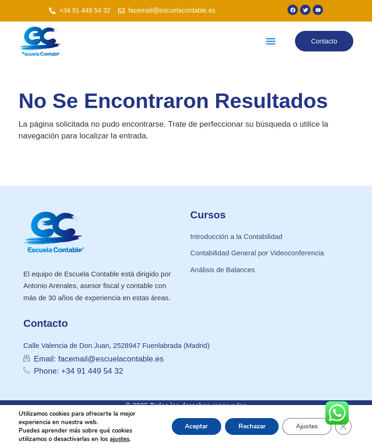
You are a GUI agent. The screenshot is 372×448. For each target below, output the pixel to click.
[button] (271, 41)
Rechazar (249, 426)
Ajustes (306, 426)
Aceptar (191, 426)
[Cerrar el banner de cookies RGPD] (343, 426)
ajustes (119, 439)
